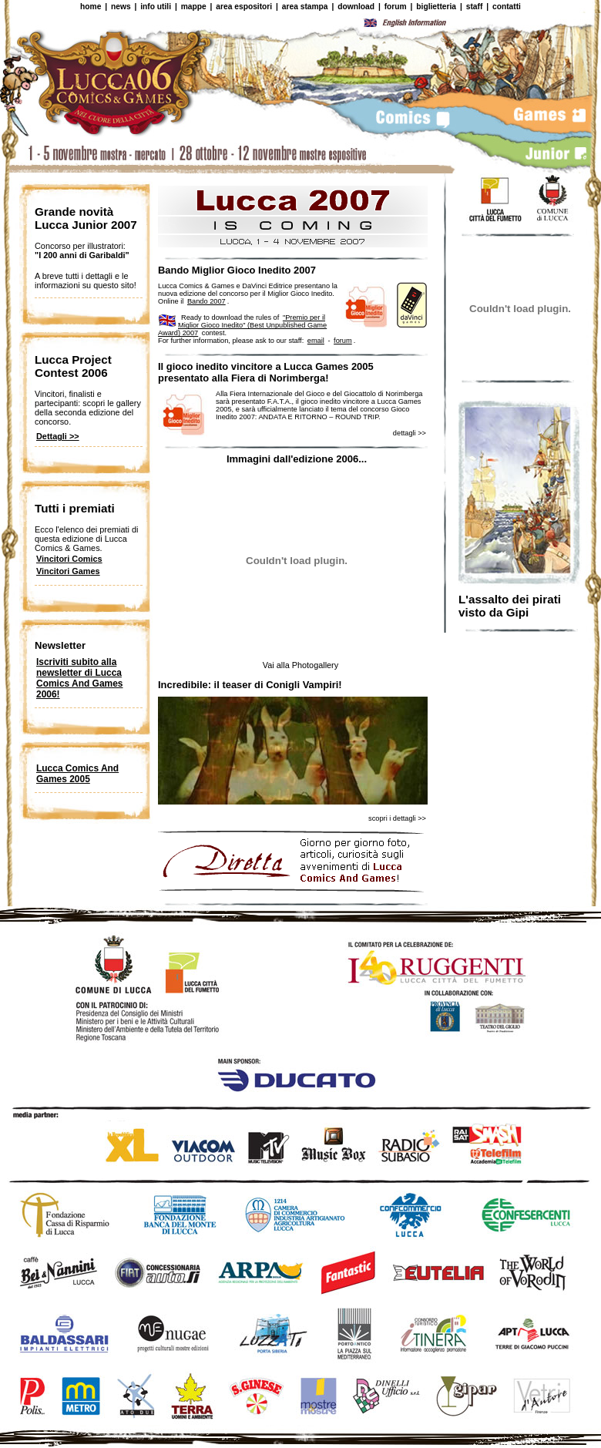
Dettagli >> (57, 436)
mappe (193, 6)
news (121, 6)
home (90, 6)
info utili (155, 6)
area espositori (244, 6)
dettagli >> (409, 433)
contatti (506, 6)
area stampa (305, 6)
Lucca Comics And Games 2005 (77, 773)
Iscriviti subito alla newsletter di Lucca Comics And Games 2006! (79, 678)
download (355, 6)
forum (395, 6)
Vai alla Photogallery (300, 665)
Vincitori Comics (69, 558)
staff (474, 6)
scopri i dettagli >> (397, 818)
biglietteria (436, 6)
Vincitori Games (68, 571)
